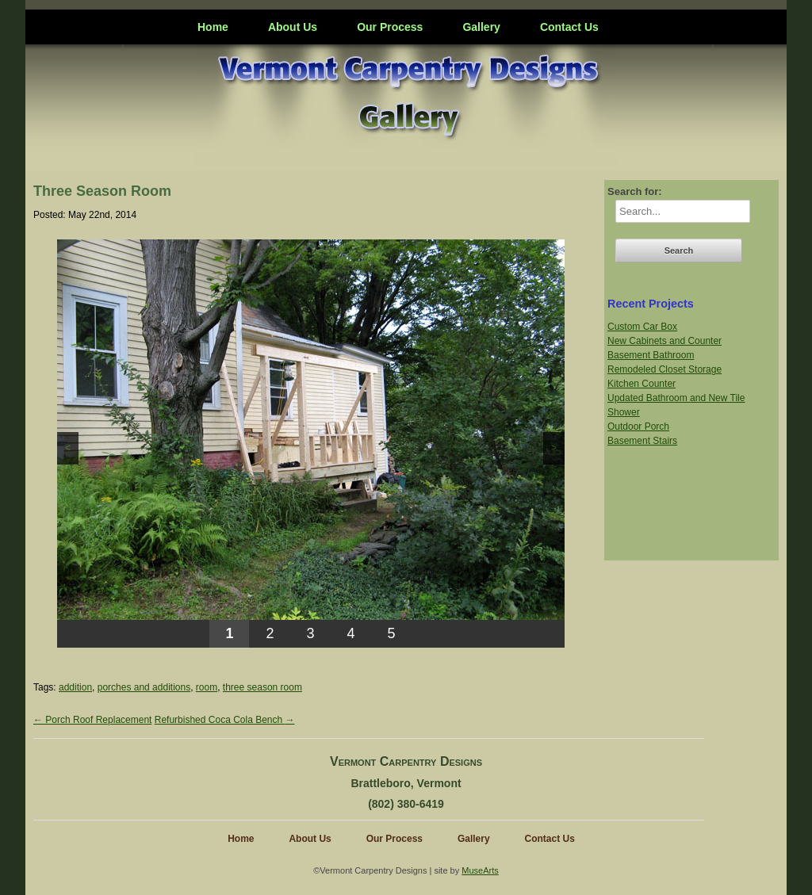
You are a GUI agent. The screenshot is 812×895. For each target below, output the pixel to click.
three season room (262, 687)
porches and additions (144, 687)
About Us (292, 27)
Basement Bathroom (650, 355)
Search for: (634, 191)
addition (75, 687)
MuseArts (480, 870)
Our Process (390, 27)
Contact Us (569, 27)
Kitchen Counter (641, 383)
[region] (311, 443)
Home (212, 27)
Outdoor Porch (638, 426)
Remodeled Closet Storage (664, 369)
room (206, 687)
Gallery (481, 27)
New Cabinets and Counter (664, 340)
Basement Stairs (642, 440)
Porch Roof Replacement (92, 719)
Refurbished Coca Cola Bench (225, 719)
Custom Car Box (642, 326)
